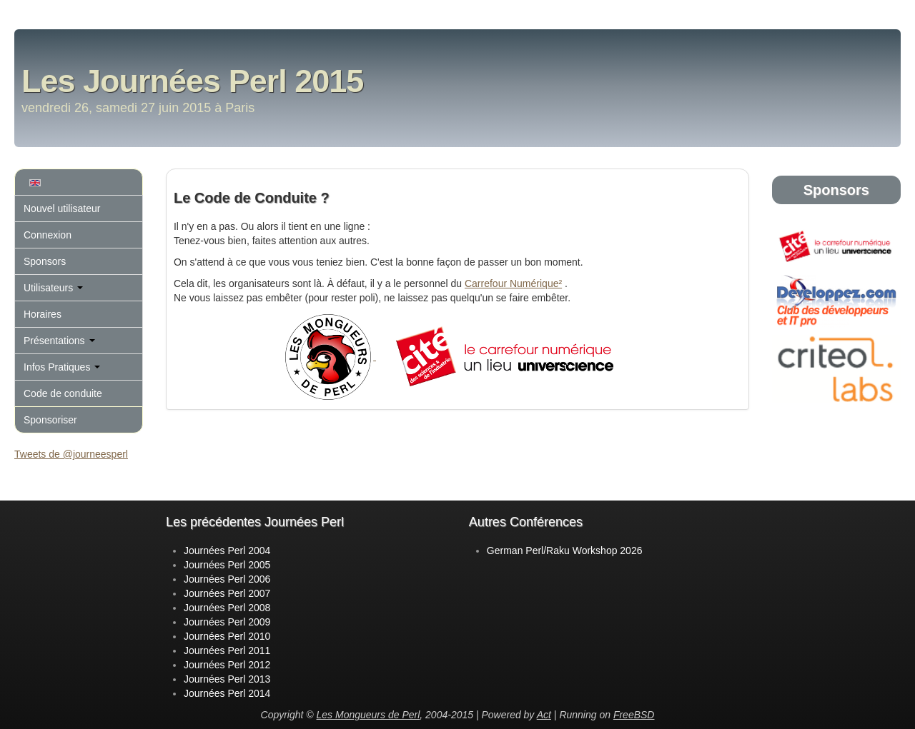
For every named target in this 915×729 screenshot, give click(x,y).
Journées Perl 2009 (227, 622)
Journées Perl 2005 (227, 564)
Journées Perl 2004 (227, 550)
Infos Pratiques (62, 367)
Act (544, 714)
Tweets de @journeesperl (71, 454)
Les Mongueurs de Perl (368, 714)
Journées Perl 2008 (227, 607)
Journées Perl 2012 (227, 664)
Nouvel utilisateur (62, 208)
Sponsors (45, 261)
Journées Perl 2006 (227, 579)
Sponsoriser (50, 420)
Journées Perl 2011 (227, 650)
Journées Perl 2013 (227, 679)
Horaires (42, 314)
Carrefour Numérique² (513, 283)
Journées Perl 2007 (227, 593)
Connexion (47, 235)
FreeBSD (634, 714)
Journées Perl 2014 (227, 693)
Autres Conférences (526, 522)
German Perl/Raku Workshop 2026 (565, 550)
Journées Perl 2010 (227, 636)
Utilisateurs (53, 287)
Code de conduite (63, 393)
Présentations (59, 340)
